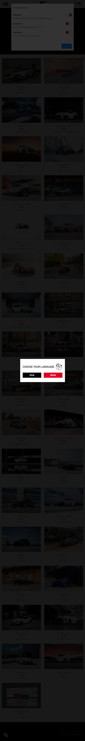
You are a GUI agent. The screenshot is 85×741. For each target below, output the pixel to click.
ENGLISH (53, 375)
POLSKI (32, 375)
